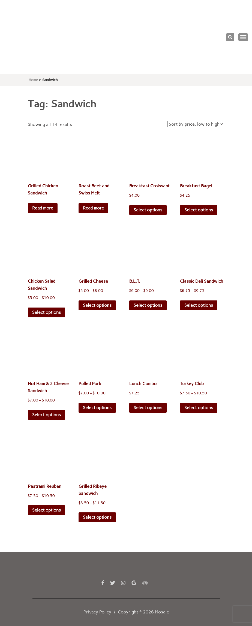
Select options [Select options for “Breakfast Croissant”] (148, 209)
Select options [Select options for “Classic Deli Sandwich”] (198, 305)
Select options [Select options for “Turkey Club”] (198, 407)
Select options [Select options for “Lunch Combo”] (148, 407)
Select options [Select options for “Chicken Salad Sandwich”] (46, 312)
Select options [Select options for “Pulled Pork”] (97, 407)
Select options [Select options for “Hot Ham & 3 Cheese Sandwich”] (46, 414)
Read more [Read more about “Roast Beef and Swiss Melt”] (93, 208)
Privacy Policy (97, 612)
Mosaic (162, 612)
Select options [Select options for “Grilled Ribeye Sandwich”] (97, 517)
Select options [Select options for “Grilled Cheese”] (97, 305)
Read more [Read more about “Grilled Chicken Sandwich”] (42, 208)
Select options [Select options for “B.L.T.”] (148, 305)
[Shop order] (195, 124)
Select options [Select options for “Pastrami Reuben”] (46, 510)
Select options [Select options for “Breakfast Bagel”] (198, 209)
